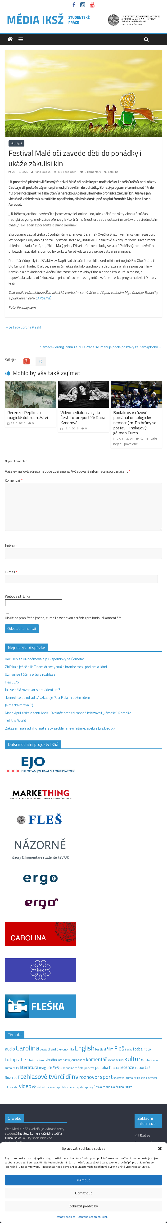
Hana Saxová (42, 171)
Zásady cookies (66, 1216)
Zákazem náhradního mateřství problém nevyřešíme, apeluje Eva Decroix (60, 728)
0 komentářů (90, 171)
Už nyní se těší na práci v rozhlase (30, 674)
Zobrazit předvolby (83, 1206)
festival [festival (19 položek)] (100, 1049)
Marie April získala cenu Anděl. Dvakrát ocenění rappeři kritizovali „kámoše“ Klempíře (68, 713)
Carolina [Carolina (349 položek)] (27, 1048)
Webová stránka (17, 596)
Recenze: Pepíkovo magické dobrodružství (27, 415)
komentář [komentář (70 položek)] (96, 1059)
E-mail (11, 572)
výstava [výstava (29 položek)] (38, 1086)
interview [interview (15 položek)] (64, 1060)
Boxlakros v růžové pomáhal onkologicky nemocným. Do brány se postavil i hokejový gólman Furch (134, 422)
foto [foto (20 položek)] (147, 1049)
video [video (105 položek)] (25, 1086)
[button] (160, 1148)
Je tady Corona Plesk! (23, 327)
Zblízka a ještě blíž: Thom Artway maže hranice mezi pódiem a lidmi (56, 667)
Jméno (11, 545)
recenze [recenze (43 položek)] (127, 1067)
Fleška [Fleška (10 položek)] (128, 1049)
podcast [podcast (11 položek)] (89, 1068)
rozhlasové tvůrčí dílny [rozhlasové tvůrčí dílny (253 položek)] (48, 1076)
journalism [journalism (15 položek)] (78, 1060)
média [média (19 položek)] (79, 1067)
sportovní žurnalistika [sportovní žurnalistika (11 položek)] (126, 1078)
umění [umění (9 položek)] (14, 1087)
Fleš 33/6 (12, 682)
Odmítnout (83, 1193)
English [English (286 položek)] (85, 1048)
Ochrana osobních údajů (93, 1216)
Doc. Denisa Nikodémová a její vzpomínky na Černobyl (44, 659)
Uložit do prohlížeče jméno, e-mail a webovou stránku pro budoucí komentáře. (63, 618)
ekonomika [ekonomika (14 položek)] (66, 1049)
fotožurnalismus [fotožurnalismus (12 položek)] (37, 1060)
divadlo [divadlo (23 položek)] (53, 1049)
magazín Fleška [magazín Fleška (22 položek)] (50, 1067)
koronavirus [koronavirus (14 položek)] (116, 1060)
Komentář (14, 480)
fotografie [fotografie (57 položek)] (15, 1059)
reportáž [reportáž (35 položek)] (142, 1067)
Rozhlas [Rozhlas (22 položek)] (11, 1077)
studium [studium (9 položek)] (145, 1078)
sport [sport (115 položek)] (106, 1076)
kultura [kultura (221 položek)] (134, 1058)
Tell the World (15, 720)
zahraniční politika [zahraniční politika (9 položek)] (56, 1087)
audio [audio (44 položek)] (10, 1049)
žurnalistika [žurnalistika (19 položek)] (124, 1086)
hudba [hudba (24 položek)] (52, 1060)
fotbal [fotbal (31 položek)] (138, 1049)
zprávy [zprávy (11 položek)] (89, 1087)
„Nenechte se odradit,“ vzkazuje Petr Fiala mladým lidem (47, 697)
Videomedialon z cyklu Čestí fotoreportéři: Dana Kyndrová (82, 417)
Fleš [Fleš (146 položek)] (119, 1048)
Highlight (16, 143)
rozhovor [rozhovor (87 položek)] (89, 1077)
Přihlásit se (142, 1135)
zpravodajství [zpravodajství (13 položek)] (75, 1087)
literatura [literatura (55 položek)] (29, 1067)
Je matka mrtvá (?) (19, 705)
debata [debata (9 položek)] (43, 1049)
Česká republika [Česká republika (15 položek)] (104, 1087)
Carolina (113, 171)
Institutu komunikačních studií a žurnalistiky (33, 1136)
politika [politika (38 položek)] (101, 1067)
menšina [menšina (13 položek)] (68, 1068)
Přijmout (83, 1180)
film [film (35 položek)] (110, 1049)
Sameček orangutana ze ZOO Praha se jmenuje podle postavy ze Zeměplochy (101, 347)
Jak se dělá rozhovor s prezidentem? (33, 689)
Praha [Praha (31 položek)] (114, 1067)
